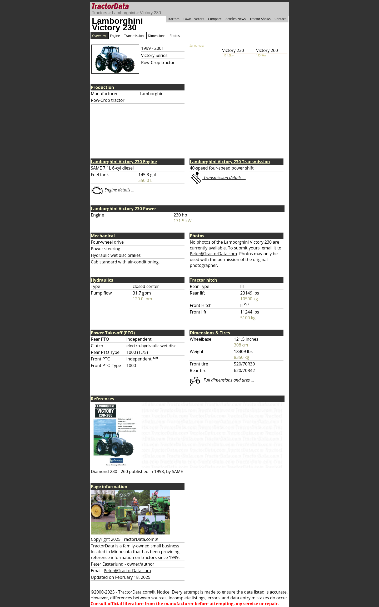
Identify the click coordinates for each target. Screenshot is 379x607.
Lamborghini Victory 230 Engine (124, 162)
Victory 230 (150, 13)
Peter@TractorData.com (213, 254)
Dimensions (156, 35)
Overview (99, 35)
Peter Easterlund (107, 564)
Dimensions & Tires (210, 333)
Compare (215, 19)
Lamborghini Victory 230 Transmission (230, 162)
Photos (174, 35)
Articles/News (236, 19)
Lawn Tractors (193, 19)
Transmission (134, 35)
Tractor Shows (260, 19)
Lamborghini (123, 13)
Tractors (99, 13)
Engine (115, 35)
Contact (280, 19)
